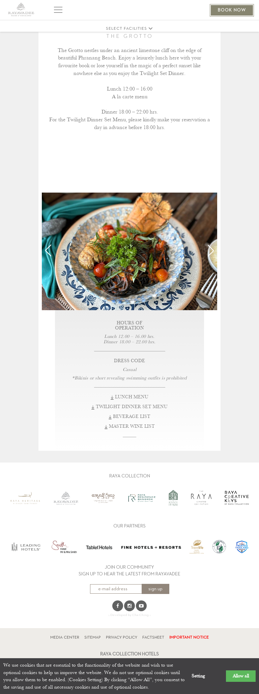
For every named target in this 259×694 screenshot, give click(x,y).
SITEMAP (92, 638)
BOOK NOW (232, 10)
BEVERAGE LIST (129, 416)
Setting (198, 676)
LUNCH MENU (129, 397)
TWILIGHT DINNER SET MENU (129, 407)
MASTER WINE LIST (130, 426)
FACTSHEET (153, 638)
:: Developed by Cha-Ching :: (129, 615)
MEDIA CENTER (64, 638)
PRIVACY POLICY (121, 638)
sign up (155, 589)
